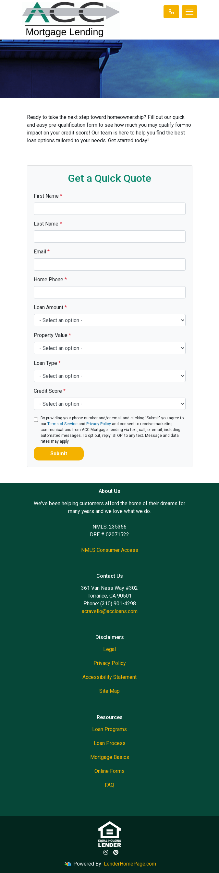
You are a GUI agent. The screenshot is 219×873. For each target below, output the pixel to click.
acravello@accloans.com (110, 611)
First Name (48, 196)
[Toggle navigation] (189, 11)
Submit (58, 453)
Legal (109, 649)
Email (42, 252)
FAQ (109, 785)
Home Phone (50, 279)
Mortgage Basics (109, 757)
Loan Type (47, 363)
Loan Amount (50, 307)
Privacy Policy (98, 424)
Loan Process (110, 743)
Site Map (109, 691)
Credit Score (50, 391)
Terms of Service (62, 424)
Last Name (48, 224)
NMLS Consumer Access (109, 550)
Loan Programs (109, 729)
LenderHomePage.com (130, 864)
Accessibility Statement (109, 677)
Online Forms (109, 771)
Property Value (52, 335)
